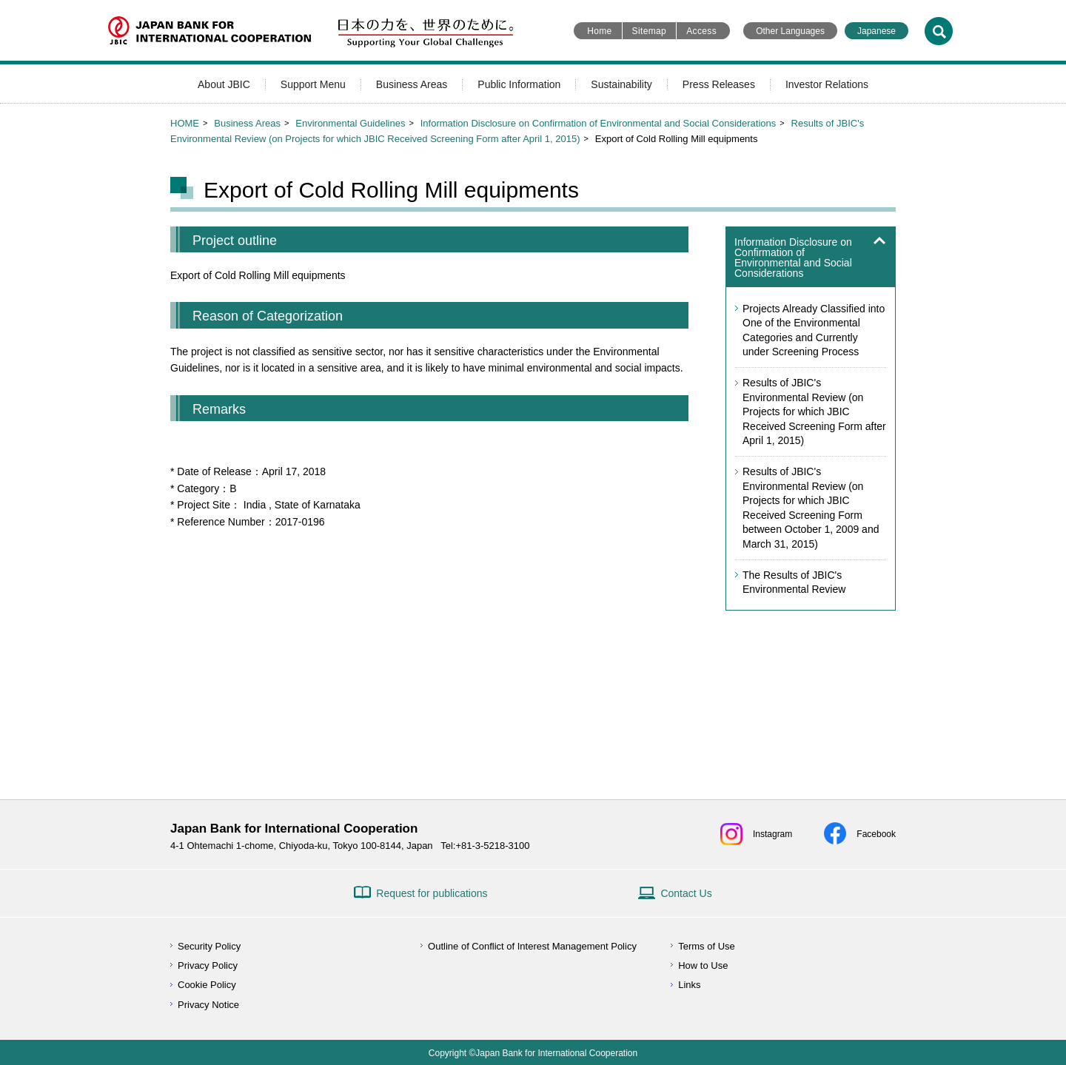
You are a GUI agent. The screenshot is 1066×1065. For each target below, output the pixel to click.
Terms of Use (706, 946)
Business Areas (412, 84)
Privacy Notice (208, 1004)
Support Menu (313, 84)
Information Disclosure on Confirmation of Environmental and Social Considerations (598, 123)
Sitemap (649, 31)
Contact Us (685, 893)
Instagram (772, 834)
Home (599, 31)
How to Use (703, 965)
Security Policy (209, 946)
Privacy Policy (208, 965)
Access (701, 31)
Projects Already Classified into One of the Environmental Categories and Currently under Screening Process (813, 330)
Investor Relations (826, 84)
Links (689, 984)
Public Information (518, 84)
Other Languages (790, 31)
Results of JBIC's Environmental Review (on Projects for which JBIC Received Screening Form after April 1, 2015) (814, 411)
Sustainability (621, 84)
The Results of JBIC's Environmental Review (793, 582)
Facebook (876, 834)
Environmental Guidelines (350, 123)
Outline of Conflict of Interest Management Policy (532, 946)
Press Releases (719, 84)
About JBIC (224, 84)
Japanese (876, 31)
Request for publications (431, 893)
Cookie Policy (207, 984)
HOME (184, 123)
